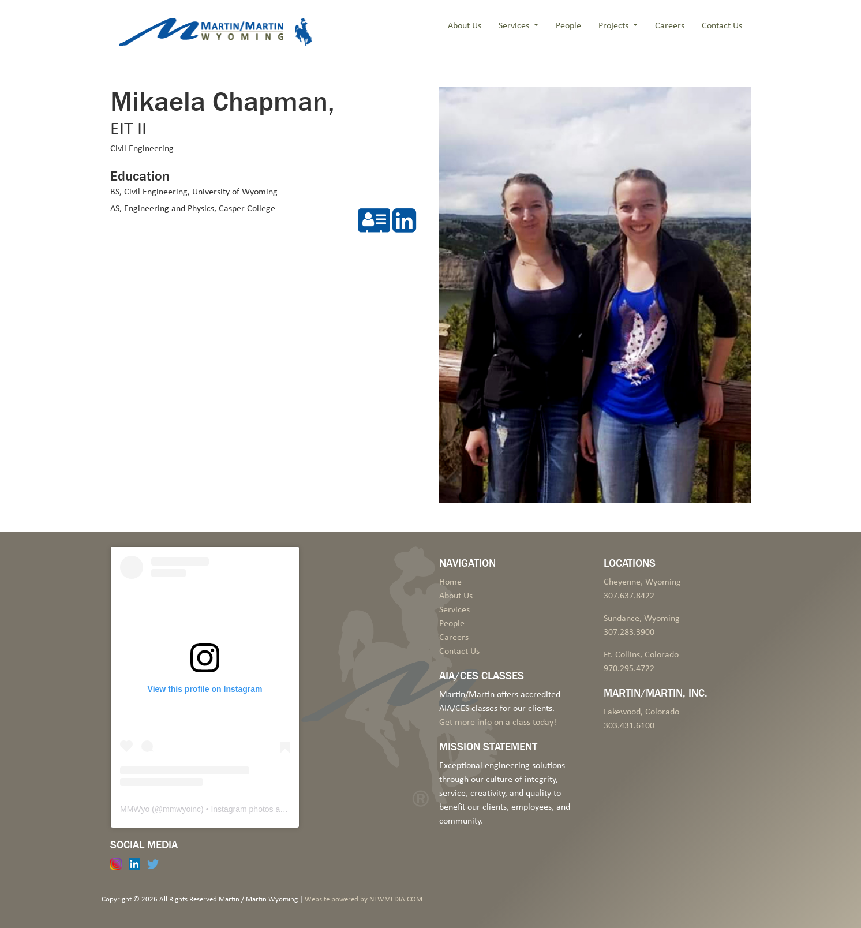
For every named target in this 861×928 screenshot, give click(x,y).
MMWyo (134, 809)
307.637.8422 (629, 596)
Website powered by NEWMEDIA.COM (363, 899)
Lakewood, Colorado (641, 712)
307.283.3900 (629, 632)
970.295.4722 (629, 668)
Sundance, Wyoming (642, 618)
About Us (464, 26)
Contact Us (722, 26)
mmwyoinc (182, 809)
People (568, 26)
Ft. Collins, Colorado (641, 655)
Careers (669, 26)
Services (515, 26)
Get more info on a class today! (497, 722)
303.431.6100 (629, 726)
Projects (614, 26)
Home (450, 582)
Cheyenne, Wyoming (642, 582)
